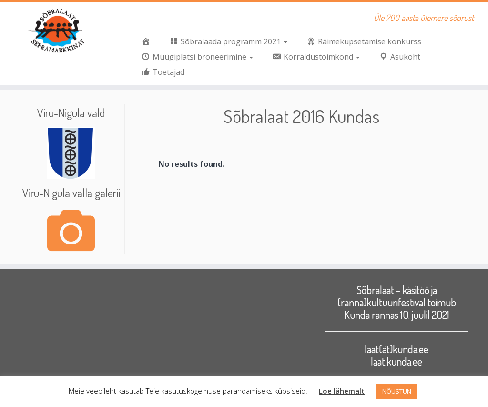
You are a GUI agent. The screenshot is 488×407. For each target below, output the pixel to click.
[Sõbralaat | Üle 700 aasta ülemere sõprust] (57, 31)
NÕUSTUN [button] (396, 391)
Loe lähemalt (342, 391)
